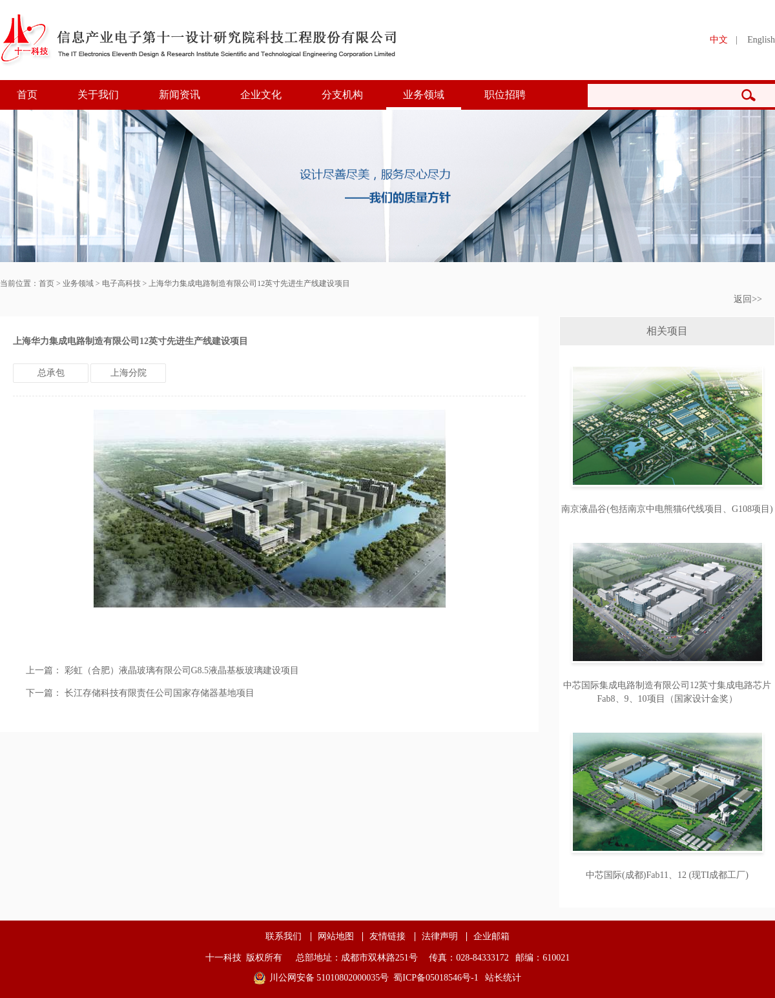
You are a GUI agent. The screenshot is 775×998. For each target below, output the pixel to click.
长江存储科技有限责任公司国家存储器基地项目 (159, 693)
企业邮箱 (491, 936)
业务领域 (423, 94)
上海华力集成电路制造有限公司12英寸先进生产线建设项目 (249, 283)
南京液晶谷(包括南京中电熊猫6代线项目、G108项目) (666, 509)
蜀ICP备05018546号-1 (435, 978)
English (761, 40)
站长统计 (503, 978)
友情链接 (387, 936)
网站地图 (336, 936)
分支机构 (342, 94)
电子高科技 (121, 283)
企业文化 (261, 94)
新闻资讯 (179, 94)
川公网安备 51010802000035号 (329, 978)
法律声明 (440, 936)
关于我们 (98, 94)
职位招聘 (505, 94)
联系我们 (283, 936)
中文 (719, 40)
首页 (27, 94)
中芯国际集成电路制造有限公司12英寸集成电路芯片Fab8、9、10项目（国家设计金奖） (667, 692)
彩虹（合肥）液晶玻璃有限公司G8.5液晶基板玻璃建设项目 (182, 670)
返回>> (748, 299)
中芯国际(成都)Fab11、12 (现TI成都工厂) (667, 875)
